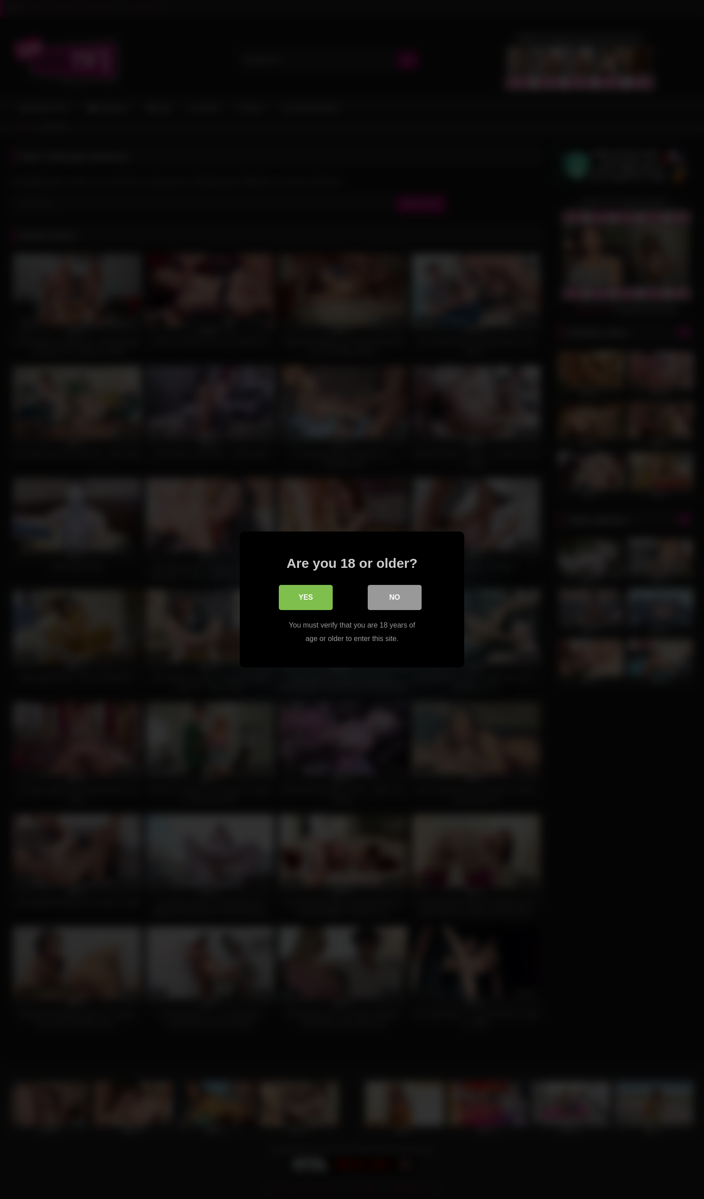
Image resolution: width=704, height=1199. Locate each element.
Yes (306, 597)
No (394, 597)
